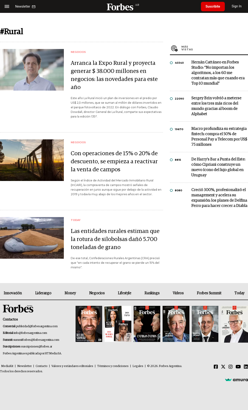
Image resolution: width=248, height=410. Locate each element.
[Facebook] (216, 367)
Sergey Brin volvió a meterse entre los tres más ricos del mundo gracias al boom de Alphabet (216, 106)
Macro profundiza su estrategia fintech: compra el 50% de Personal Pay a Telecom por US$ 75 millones (219, 137)
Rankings (151, 293)
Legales (137, 366)
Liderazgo (43, 293)
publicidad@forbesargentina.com (37, 326)
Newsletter (24, 366)
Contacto (42, 366)
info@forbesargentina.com (30, 333)
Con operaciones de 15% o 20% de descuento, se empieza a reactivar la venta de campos (114, 161)
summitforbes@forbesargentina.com (36, 339)
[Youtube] (238, 367)
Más (214, 48)
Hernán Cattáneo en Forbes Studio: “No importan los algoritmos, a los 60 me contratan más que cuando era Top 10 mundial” (218, 73)
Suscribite (213, 6)
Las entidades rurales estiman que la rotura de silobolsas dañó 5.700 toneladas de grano (115, 239)
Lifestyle (124, 293)
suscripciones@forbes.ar (36, 346)
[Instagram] (230, 367)
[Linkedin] (246, 367)
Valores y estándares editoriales (72, 366)
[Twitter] (223, 367)
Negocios (97, 293)
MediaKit (7, 366)
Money (70, 293)
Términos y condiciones (113, 366)
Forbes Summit (209, 293)
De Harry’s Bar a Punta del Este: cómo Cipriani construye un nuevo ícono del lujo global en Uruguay (218, 167)
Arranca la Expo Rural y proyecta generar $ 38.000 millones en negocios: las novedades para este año (114, 75)
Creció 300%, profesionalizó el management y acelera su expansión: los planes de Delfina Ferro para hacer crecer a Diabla (219, 198)
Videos (178, 293)
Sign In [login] (237, 6)
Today (239, 293)
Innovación (13, 293)
